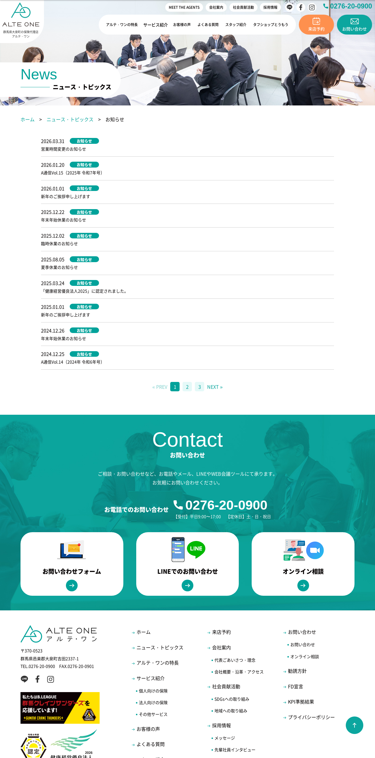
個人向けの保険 (153, 615)
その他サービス (153, 638)
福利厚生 (222, 686)
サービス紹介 (150, 25)
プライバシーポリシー (311, 641)
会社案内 (216, 7)
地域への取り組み (230, 635)
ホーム (28, 119)
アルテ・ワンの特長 (115, 25)
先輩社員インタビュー (234, 674)
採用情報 (270, 7)
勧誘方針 (297, 595)
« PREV (159, 311)
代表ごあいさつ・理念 (234, 584)
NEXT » (215, 311)
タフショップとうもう (269, 25)
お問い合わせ (302, 556)
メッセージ (224, 662)
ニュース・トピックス (70, 119)
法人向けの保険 (153, 627)
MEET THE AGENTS (184, 7)
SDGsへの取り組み (231, 623)
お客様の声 (177, 25)
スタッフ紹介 (232, 25)
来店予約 (221, 556)
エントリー (224, 697)
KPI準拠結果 (301, 625)
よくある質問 (203, 25)
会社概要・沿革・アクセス (239, 596)
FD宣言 (295, 610)
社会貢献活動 (243, 7)
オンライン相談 (304, 580)
